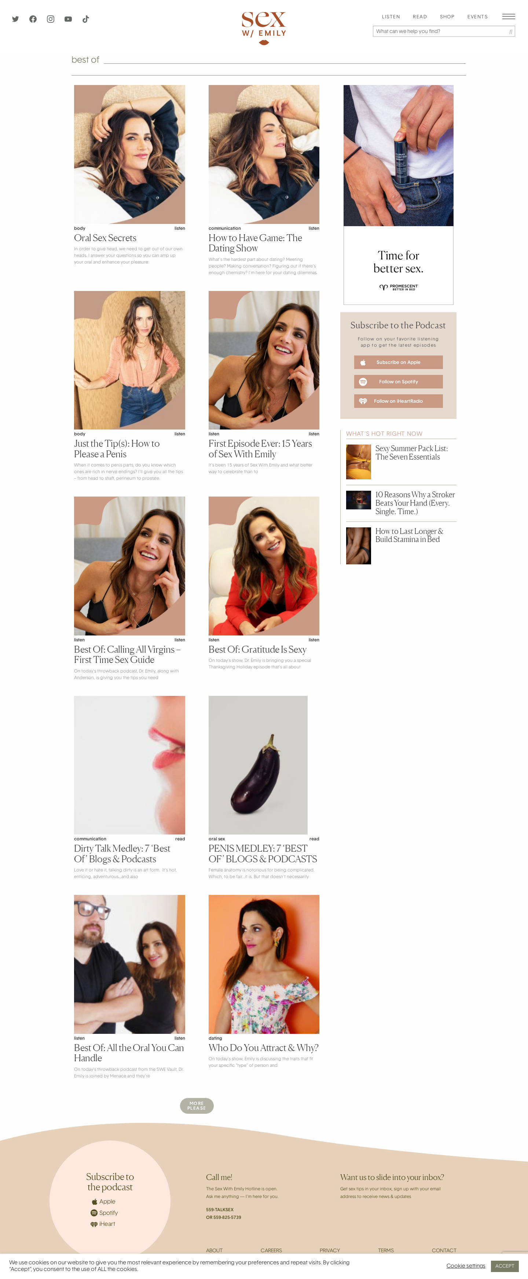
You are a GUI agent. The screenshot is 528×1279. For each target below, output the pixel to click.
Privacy (330, 1251)
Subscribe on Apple (390, 362)
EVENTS (477, 17)
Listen (391, 17)
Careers (271, 1251)
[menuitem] (391, 17)
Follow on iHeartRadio (391, 401)
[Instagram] (51, 21)
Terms (386, 1251)
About (214, 1251)
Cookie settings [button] (466, 1266)
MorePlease (196, 1106)
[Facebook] (34, 21)
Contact (444, 1251)
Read (420, 17)
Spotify (104, 1212)
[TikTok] (86, 21)
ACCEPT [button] (504, 1266)
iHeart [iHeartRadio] (103, 1224)
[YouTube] (69, 21)
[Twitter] (16, 21)
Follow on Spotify (388, 382)
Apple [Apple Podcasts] (103, 1202)
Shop (447, 17)
